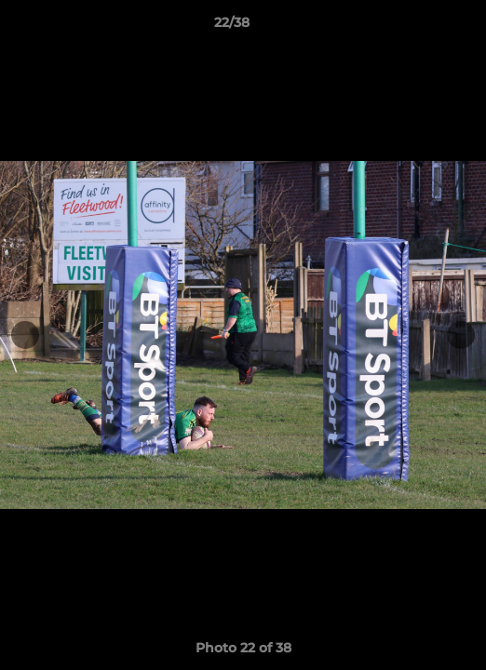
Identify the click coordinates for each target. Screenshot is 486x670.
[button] (419, 27)
